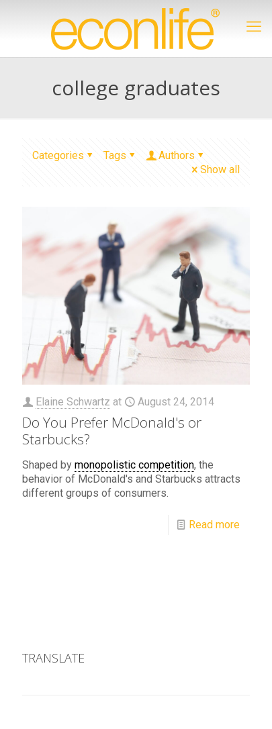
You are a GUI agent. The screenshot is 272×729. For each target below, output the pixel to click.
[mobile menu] (253, 26)
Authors (176, 155)
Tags (120, 155)
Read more (214, 524)
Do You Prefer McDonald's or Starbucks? (111, 430)
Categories (63, 155)
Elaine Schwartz (73, 401)
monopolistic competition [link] (134, 464)
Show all (214, 169)
